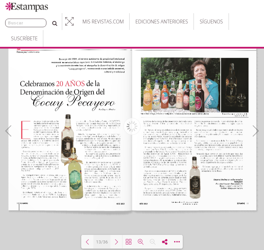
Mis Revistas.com (86, 21)
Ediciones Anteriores (144, 21)
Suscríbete (231, 21)
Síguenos (194, 21)
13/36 (102, 241)
